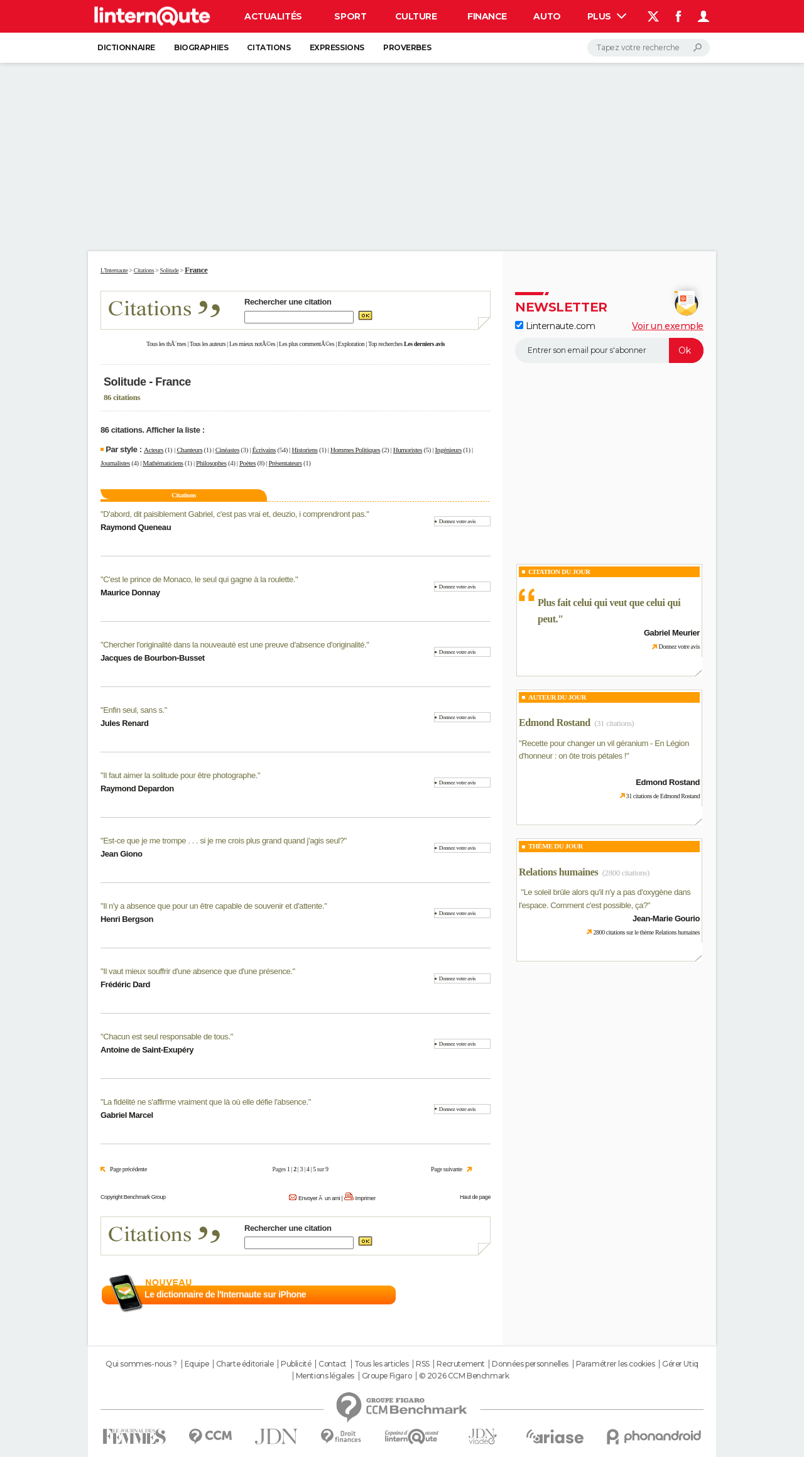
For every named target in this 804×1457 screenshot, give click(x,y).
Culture (416, 16)
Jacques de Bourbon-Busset (152, 658)
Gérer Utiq (680, 1364)
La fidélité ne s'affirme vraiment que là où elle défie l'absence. (205, 1102)
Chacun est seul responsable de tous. (166, 1036)
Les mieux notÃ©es (252, 343)
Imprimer (366, 1198)
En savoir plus (463, 1295)
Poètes (247, 463)
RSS (423, 1364)
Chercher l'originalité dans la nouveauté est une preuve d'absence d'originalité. (234, 644)
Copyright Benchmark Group (133, 1197)
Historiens (305, 449)
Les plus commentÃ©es (306, 343)
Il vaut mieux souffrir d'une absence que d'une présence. (197, 971)
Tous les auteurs (208, 343)
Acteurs (153, 449)
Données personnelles (530, 1364)
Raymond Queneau (135, 527)
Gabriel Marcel (126, 1115)
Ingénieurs (448, 449)
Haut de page (475, 1197)
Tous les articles (381, 1364)
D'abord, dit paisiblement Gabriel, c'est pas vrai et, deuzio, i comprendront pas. (234, 514)
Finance (487, 16)
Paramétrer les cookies (615, 1364)
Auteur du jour (557, 697)
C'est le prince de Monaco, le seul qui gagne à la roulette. (199, 579)
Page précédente (128, 1169)
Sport (350, 16)
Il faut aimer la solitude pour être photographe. (180, 775)
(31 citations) (614, 723)
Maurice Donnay (130, 592)
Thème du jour (555, 846)
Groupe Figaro (387, 1376)
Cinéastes (227, 449)
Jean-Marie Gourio (666, 918)
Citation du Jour (559, 571)
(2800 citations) (625, 872)
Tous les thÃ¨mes (166, 343)
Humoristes (408, 449)
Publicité (296, 1364)
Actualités (273, 16)
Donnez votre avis (457, 521)
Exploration (351, 343)
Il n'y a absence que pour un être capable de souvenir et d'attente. (213, 906)
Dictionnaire (126, 47)
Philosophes (211, 463)
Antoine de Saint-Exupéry (146, 1049)
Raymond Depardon (137, 788)
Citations (268, 47)
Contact (332, 1364)
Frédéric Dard (125, 984)
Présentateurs (285, 463)
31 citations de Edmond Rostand (663, 796)
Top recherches (385, 343)
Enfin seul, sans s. (134, 710)
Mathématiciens (163, 463)
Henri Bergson (126, 919)
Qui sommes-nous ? (141, 1364)
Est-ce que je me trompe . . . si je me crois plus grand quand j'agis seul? (223, 840)
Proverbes (407, 47)
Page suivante (446, 1169)
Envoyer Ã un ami (319, 1198)
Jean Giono (121, 853)
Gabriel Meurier (672, 632)
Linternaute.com (555, 326)
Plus (606, 16)
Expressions (337, 47)
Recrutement (460, 1364)
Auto (546, 16)
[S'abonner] (609, 350)
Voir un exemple (668, 326)
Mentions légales (325, 1376)
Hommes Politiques (355, 449)
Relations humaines (558, 872)
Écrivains (264, 449)
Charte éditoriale (245, 1364)
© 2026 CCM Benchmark (464, 1376)
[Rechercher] (648, 48)
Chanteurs (189, 449)
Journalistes (115, 463)
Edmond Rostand (554, 722)
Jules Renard (124, 723)
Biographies (201, 47)
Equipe (197, 1364)
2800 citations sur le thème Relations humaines (646, 932)
